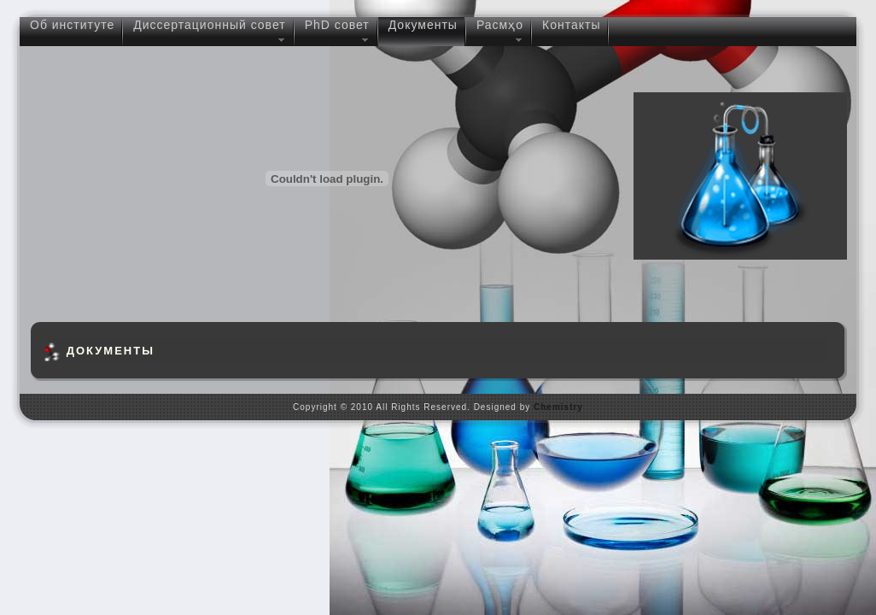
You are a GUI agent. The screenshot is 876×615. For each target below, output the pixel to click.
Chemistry (558, 407)
